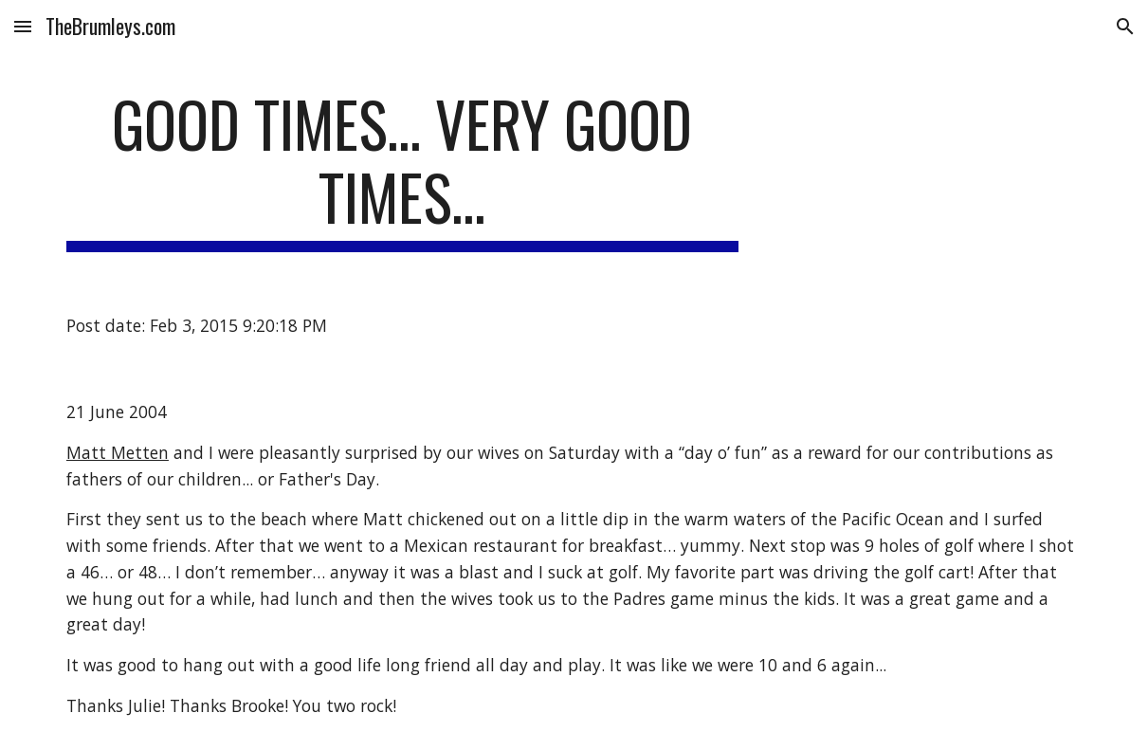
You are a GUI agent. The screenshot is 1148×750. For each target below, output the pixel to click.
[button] (23, 26)
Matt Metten (117, 452)
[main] (402, 170)
